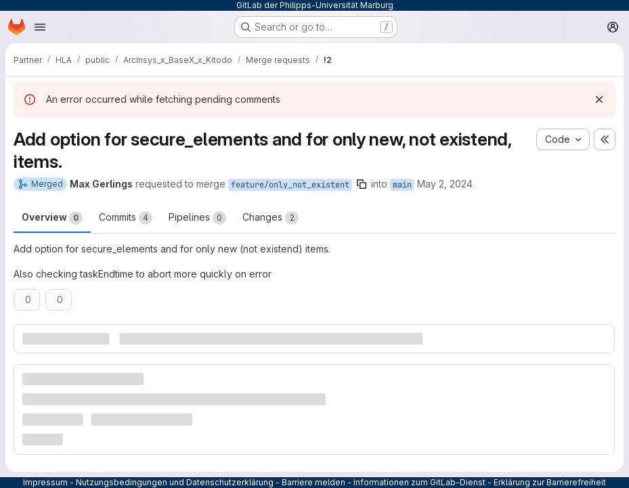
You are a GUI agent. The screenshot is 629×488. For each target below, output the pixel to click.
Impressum (45, 482)
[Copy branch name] (361, 184)
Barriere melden (313, 482)
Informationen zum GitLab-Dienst (419, 482)
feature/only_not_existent (290, 184)
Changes (270, 218)
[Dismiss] (599, 99)
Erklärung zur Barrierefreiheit (550, 482)
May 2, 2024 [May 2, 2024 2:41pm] (445, 184)
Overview (52, 218)
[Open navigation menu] (40, 27)
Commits (125, 218)
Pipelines (197, 218)
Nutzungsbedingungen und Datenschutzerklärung (175, 482)
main (402, 184)
